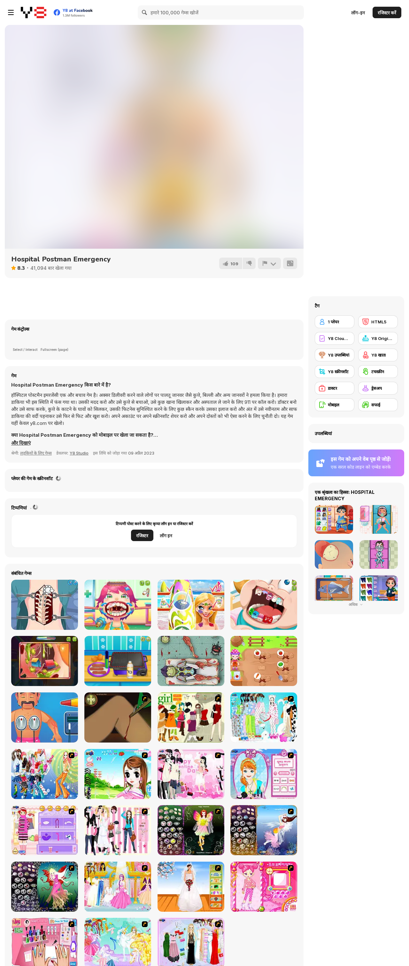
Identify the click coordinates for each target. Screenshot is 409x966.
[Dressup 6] (117, 887)
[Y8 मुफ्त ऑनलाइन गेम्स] (33, 12)
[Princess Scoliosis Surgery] (44, 605)
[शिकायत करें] (269, 263)
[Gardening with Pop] (263, 661)
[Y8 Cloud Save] (334, 338)
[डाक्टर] (334, 388)
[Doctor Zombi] (191, 661)
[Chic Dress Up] (117, 830)
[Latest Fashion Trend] (44, 774)
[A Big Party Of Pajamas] (263, 717)
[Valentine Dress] (191, 774)
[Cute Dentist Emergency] (263, 605)
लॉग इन (166, 535)
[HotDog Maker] (117, 661)
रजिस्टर (142, 535)
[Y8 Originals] (378, 338)
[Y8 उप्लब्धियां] (334, 355)
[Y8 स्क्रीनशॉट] (334, 371)
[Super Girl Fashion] (191, 717)
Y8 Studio (79, 453)
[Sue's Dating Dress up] (263, 887)
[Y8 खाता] (378, 355)
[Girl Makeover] (44, 830)
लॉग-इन (358, 12)
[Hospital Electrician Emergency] (44, 717)
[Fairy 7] (263, 830)
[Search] (145, 12)
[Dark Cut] (117, 717)
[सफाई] (378, 404)
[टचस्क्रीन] (378, 371)
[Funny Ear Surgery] (44, 661)
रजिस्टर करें (387, 12)
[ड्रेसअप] (378, 388)
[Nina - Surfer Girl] (191, 605)
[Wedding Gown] (191, 887)
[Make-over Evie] (263, 774)
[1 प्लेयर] (334, 321)
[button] (21, 443)
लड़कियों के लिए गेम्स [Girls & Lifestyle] (36, 453)
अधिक (356, 604)
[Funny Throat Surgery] (117, 605)
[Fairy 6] (44, 887)
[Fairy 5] (191, 830)
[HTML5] (378, 321)
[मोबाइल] (334, 404)
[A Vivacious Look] (117, 774)
